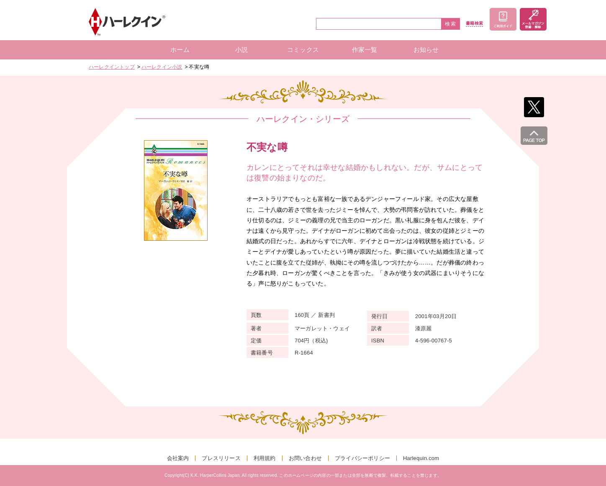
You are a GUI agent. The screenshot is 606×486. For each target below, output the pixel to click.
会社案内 (178, 458)
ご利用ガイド (503, 19)
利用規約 (265, 458)
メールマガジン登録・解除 (533, 19)
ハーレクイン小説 (161, 67)
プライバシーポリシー (362, 458)
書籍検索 (474, 23)
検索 (451, 24)
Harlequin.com (421, 458)
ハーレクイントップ (112, 67)
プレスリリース (221, 458)
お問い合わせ (305, 458)
